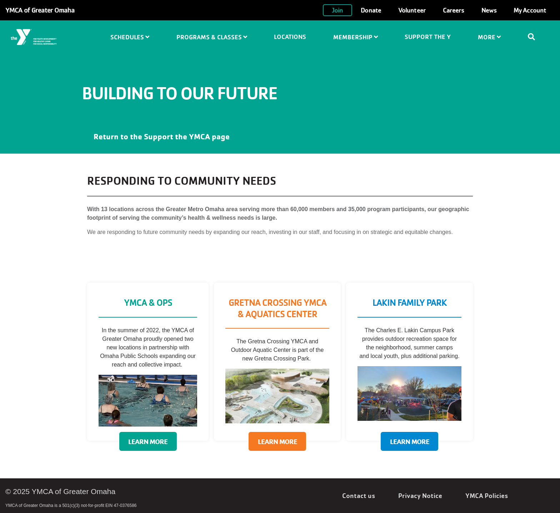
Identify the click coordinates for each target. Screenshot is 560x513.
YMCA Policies (486, 495)
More (489, 37)
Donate (371, 10)
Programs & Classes (211, 37)
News (488, 10)
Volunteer (412, 10)
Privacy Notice (420, 495)
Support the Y (428, 36)
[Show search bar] (534, 36)
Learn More (148, 441)
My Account (530, 10)
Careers (453, 10)
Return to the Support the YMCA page (162, 136)
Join (337, 10)
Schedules (129, 37)
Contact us (358, 495)
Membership (355, 37)
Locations (290, 36)
